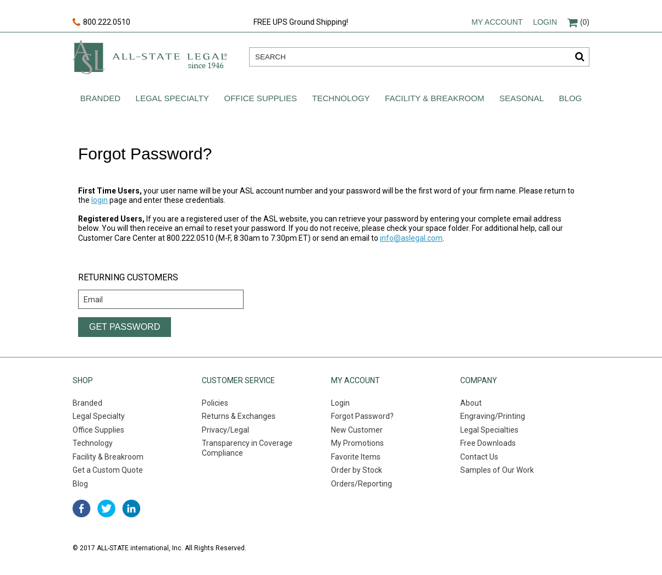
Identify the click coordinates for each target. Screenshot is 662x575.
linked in (131, 508)
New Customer (357, 429)
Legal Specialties (489, 429)
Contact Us (479, 456)
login (99, 200)
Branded (100, 98)
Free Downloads (488, 443)
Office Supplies (260, 98)
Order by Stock (356, 470)
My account (496, 22)
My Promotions (357, 443)
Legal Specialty (172, 98)
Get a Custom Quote (108, 470)
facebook (82, 508)
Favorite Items (355, 456)
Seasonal (521, 98)
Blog (570, 98)
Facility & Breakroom (434, 98)
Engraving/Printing (492, 416)
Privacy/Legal (225, 429)
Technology (341, 98)
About (471, 403)
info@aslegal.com (411, 238)
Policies (215, 403)
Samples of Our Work (497, 470)
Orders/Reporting (361, 483)
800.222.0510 (101, 22)
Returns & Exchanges (238, 416)
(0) (578, 22)
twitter (106, 508)
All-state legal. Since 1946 (150, 57)
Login (545, 22)
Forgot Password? (362, 416)
